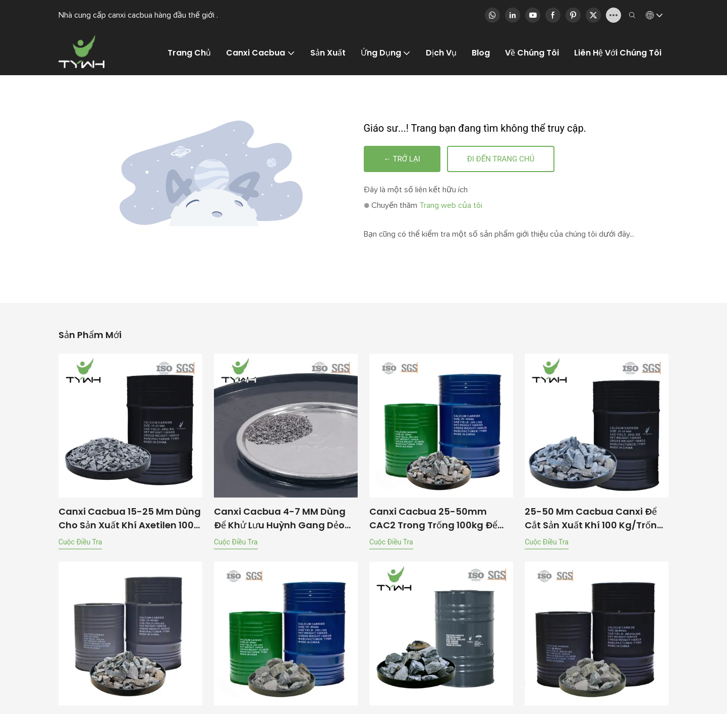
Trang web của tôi (450, 206)
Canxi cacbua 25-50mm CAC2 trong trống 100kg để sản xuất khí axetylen (433, 519)
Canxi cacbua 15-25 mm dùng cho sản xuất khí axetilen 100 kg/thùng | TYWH (130, 519)
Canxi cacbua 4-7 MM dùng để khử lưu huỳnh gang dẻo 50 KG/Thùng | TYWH (280, 519)
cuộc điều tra (80, 543)
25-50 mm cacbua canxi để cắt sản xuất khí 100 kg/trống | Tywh (596, 519)
